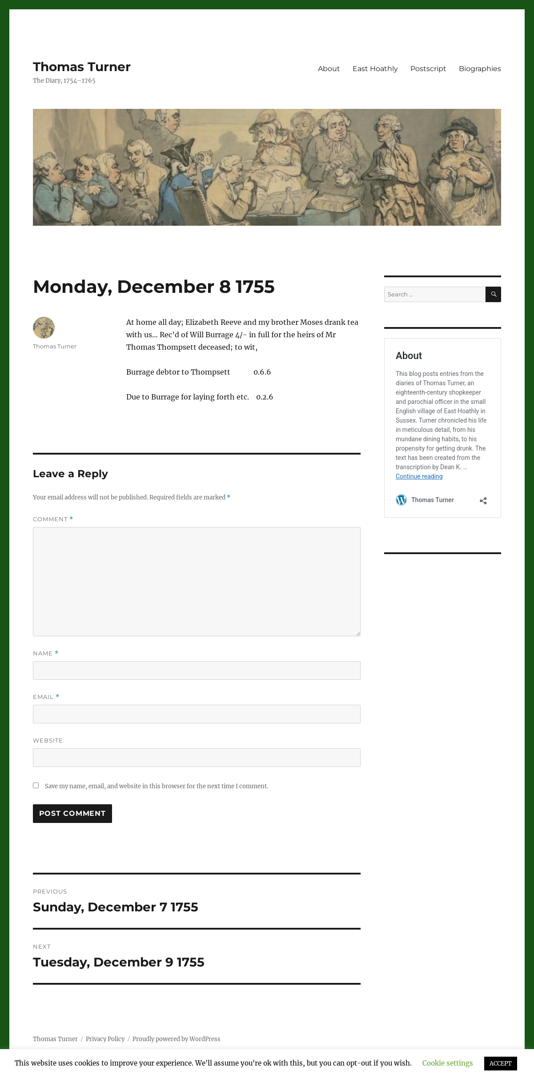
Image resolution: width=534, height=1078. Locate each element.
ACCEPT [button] (501, 1063)
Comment (53, 519)
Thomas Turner (82, 66)
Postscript (428, 68)
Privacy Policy (105, 1039)
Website (48, 740)
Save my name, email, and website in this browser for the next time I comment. (156, 786)
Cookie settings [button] (447, 1063)
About (329, 68)
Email (46, 697)
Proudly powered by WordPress (176, 1039)
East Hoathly (375, 68)
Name (46, 653)
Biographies (480, 68)
